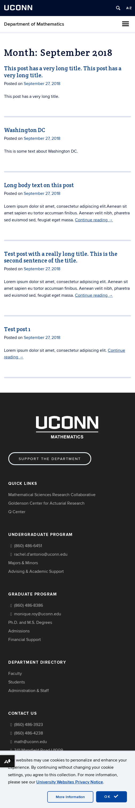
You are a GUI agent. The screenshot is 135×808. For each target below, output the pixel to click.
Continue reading (94, 220)
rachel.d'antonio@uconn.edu (41, 554)
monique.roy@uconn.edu (37, 614)
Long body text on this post (39, 185)
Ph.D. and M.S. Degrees (30, 622)
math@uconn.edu (30, 741)
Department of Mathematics (34, 24)
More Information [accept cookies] (70, 797)
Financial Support (24, 639)
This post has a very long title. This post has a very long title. (62, 72)
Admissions (19, 631)
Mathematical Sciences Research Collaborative (52, 494)
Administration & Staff (28, 690)
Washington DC (24, 130)
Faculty (15, 673)
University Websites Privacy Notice (69, 782)
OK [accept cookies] (111, 796)
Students (16, 682)
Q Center (16, 512)
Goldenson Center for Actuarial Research (46, 503)
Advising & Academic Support (36, 571)
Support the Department (50, 459)
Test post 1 (17, 329)
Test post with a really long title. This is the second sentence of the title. (60, 257)
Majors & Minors (23, 563)
